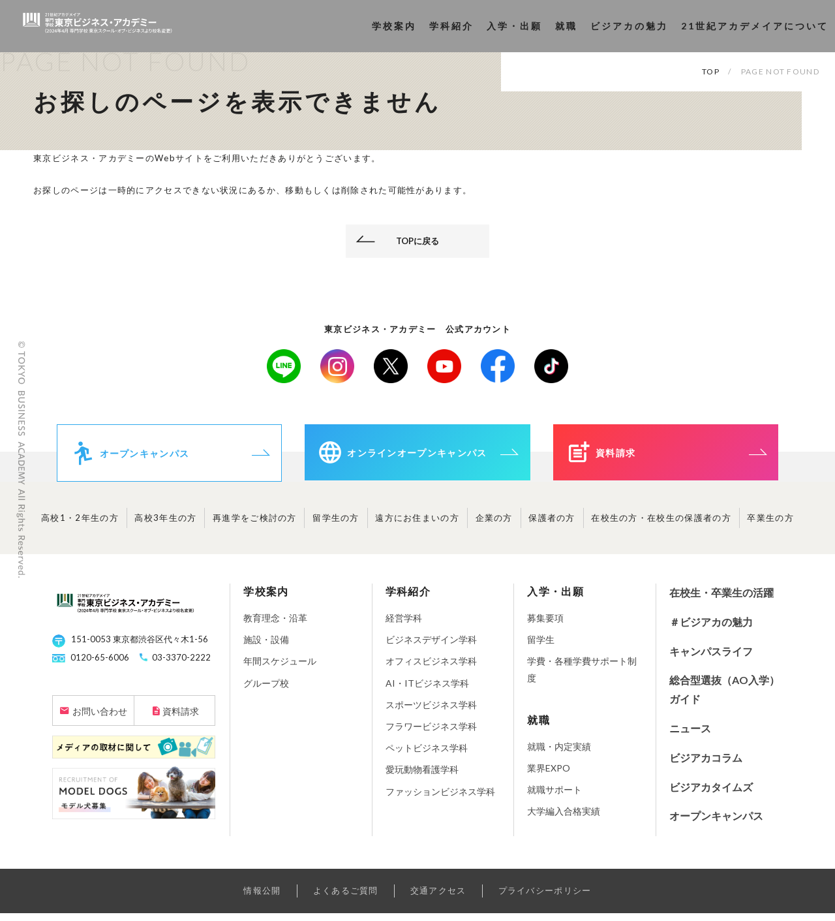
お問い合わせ (99, 719)
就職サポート (554, 797)
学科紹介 (451, 25)
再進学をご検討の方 (255, 525)
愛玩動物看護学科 (422, 777)
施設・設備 (266, 647)
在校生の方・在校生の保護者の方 (661, 525)
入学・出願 (514, 25)
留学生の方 (335, 525)
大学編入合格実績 (563, 818)
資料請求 (180, 719)
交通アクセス (438, 898)
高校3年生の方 (165, 525)
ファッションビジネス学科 (440, 799)
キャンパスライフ (711, 659)
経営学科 (404, 625)
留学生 (540, 647)
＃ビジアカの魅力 (711, 629)
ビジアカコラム (705, 765)
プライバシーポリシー (545, 898)
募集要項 (545, 625)
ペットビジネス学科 (427, 755)
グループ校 (266, 690)
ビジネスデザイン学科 (431, 647)
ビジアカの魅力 (629, 25)
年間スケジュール (279, 668)
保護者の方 (551, 525)
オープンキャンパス (716, 823)
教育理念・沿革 (275, 625)
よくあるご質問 (345, 898)
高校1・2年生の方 (80, 525)
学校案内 (394, 25)
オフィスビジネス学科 (431, 668)
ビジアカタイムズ (711, 794)
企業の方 (494, 525)
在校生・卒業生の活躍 (721, 600)
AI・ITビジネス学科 (427, 690)
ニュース (690, 736)
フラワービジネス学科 (431, 734)
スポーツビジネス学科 (431, 712)
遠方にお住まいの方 (417, 525)
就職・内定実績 (559, 754)
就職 (566, 25)
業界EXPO (548, 775)
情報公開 (262, 898)
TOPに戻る (417, 241)
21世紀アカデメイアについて (754, 25)
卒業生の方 (770, 525)
